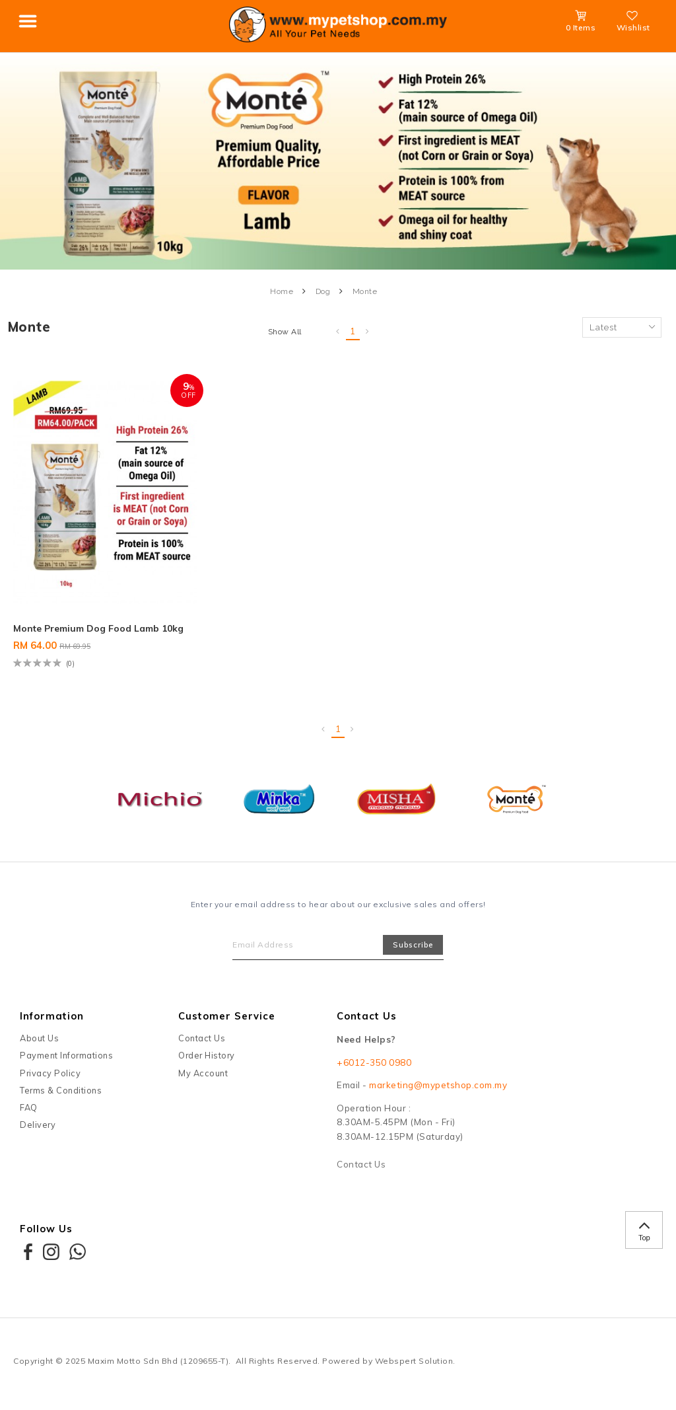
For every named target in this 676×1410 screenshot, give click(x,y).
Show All (285, 331)
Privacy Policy (50, 1073)
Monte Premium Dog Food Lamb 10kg (98, 628)
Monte (365, 291)
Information (52, 1016)
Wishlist (633, 22)
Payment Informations (66, 1055)
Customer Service (226, 1016)
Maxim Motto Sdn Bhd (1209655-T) (158, 1361)
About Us (39, 1038)
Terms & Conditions (61, 1090)
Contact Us (201, 1038)
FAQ (29, 1107)
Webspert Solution (414, 1361)
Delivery (37, 1124)
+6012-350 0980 (374, 1062)
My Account (203, 1073)
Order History (206, 1055)
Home (281, 291)
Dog (323, 291)
